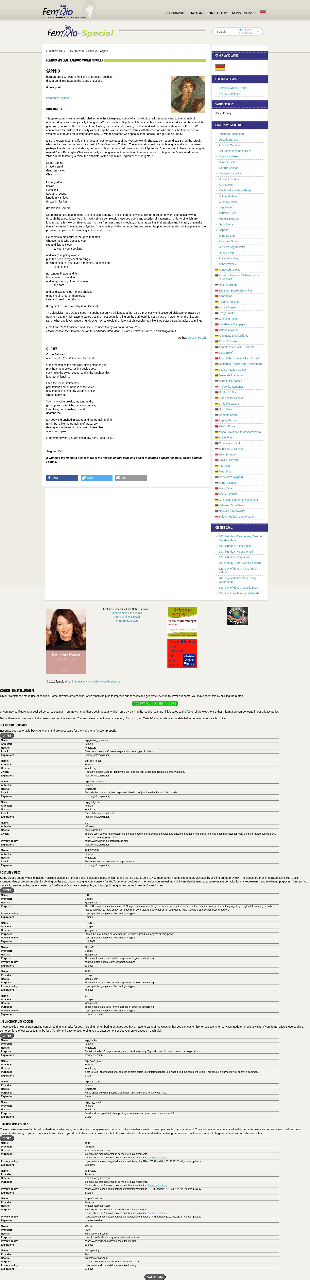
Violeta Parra (227, 426)
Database (197, 13)
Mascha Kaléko (228, 156)
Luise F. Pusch (197, 337)
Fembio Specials (55, 51)
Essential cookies (13, 725)
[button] (62, 478)
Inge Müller (225, 207)
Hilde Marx (225, 409)
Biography (52, 97)
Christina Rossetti (230, 443)
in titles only (246, 33)
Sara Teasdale (227, 482)
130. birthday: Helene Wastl (236, 551)
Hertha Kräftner (228, 392)
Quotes (65, 97)
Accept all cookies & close (155, 703)
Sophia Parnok (228, 420)
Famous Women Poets (82, 51)
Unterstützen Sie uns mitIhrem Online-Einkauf (127, 616)
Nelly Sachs (226, 224)
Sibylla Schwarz (228, 460)
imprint (76, 681)
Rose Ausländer (228, 284)
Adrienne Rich (227, 213)
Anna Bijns (225, 296)
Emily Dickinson (228, 341)
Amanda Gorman (229, 145)
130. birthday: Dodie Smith (235, 545)
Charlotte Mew (228, 201)
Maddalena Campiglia (232, 324)
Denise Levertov (229, 179)
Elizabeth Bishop (229, 301)
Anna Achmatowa (229, 269)
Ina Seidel (225, 465)
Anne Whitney (227, 264)
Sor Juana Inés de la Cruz (235, 150)
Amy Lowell (226, 184)
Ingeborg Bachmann (231, 133)
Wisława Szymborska (232, 247)
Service (250, 13)
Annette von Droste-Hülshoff (236, 347)
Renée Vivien (227, 252)
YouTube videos (10, 872)
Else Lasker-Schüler (231, 398)
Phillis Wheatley (228, 258)
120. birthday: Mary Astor (234, 557)
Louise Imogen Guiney (233, 369)
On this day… (219, 13)
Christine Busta (228, 318)
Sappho (223, 230)
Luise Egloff (226, 352)
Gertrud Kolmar (228, 167)
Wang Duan (226, 488)
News (236, 13)
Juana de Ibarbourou (231, 375)
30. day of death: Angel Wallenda (239, 593)
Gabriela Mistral (228, 415)
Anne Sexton (227, 235)
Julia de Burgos (228, 139)
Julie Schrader (228, 454)
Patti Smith (225, 471)
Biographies (176, 13)
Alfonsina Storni (228, 241)
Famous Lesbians (230, 93)
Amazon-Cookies (157, 1157)
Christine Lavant (229, 403)
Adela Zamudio (228, 494)
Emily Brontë (226, 313)
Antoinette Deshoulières (233, 335)
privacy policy (91, 681)
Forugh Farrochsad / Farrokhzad (239, 358)
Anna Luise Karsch (230, 380)
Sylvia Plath (226, 437)
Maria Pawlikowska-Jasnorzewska (240, 432)
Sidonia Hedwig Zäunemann (236, 516)
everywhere (246, 29)
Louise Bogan (227, 307)
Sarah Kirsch (227, 162)
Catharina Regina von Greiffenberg (240, 363)
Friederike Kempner (231, 386)
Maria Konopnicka (230, 173)
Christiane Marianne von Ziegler (238, 499)
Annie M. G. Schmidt (231, 448)
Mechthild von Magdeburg (235, 190)
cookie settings (111, 681)
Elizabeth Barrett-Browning (235, 290)
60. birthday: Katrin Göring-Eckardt (240, 562)
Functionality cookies (16, 1021)
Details (7, 735)
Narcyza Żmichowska (232, 511)
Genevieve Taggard (231, 477)
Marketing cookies (14, 1124)
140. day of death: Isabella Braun (239, 587)
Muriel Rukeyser (229, 218)
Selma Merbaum (229, 196)
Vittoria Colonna (228, 330)
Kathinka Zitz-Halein (231, 505)
